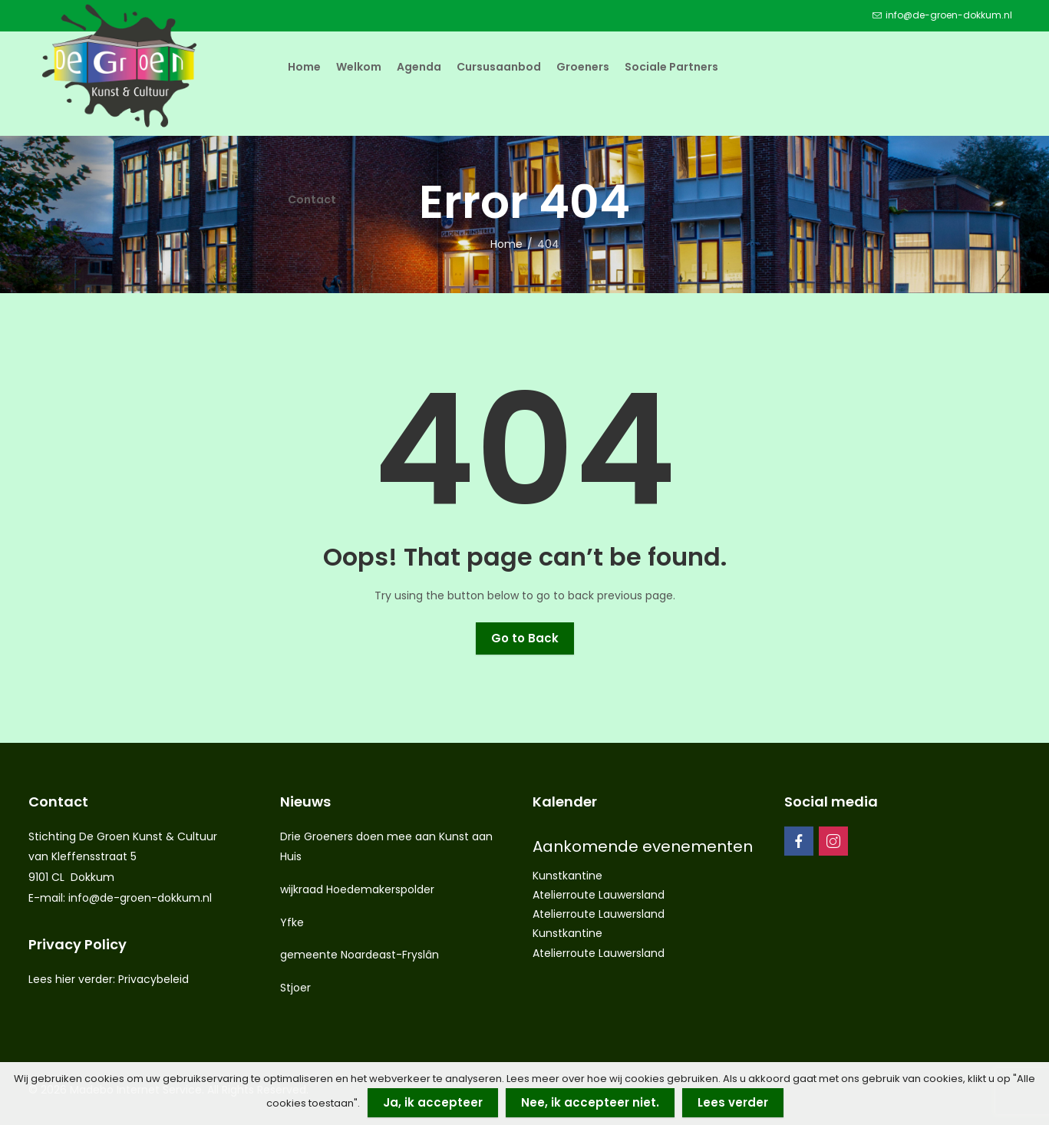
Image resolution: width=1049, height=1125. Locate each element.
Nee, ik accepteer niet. (590, 1102)
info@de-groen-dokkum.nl (140, 898)
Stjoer (295, 987)
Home (506, 244)
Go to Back (525, 638)
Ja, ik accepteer (433, 1102)
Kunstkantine (567, 875)
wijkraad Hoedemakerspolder (357, 889)
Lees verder (733, 1102)
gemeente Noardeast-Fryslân (359, 954)
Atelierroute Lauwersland (599, 894)
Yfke (292, 922)
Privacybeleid (153, 979)
